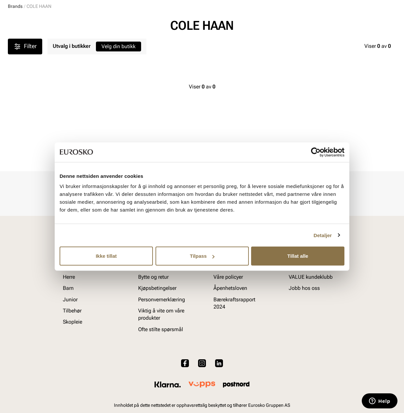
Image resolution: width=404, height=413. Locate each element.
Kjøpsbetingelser (157, 288)
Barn (59, 43)
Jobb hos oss (304, 288)
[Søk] (253, 23)
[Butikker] (309, 24)
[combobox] (179, 23)
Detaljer (323, 235)
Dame (14, 43)
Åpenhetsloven (230, 288)
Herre (36, 43)
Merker (296, 43)
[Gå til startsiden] (37, 23)
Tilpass (202, 256)
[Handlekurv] (385, 24)
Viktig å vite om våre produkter (161, 314)
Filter (25, 112)
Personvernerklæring (161, 299)
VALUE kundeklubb (374, 43)
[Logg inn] (333, 24)
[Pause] (391, 5)
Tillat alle (297, 256)
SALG (174, 43)
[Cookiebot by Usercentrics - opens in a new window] (315, 152)
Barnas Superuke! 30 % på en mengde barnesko (202, 57)
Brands (15, 71)
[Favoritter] (358, 24)
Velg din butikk (118, 111)
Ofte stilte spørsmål (160, 329)
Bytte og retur (153, 277)
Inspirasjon (328, 43)
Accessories (114, 43)
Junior (82, 43)
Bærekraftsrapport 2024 (234, 303)
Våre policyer (228, 277)
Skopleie (148, 43)
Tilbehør (72, 311)
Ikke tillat (106, 256)
